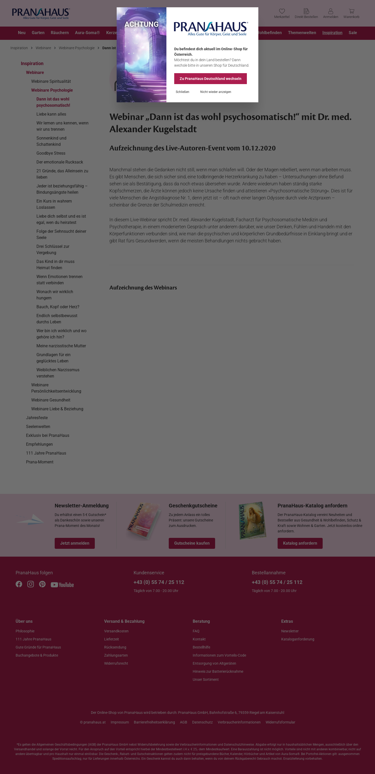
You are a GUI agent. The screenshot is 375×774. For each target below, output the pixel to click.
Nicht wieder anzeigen (215, 92)
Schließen (182, 92)
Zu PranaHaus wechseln (210, 79)
